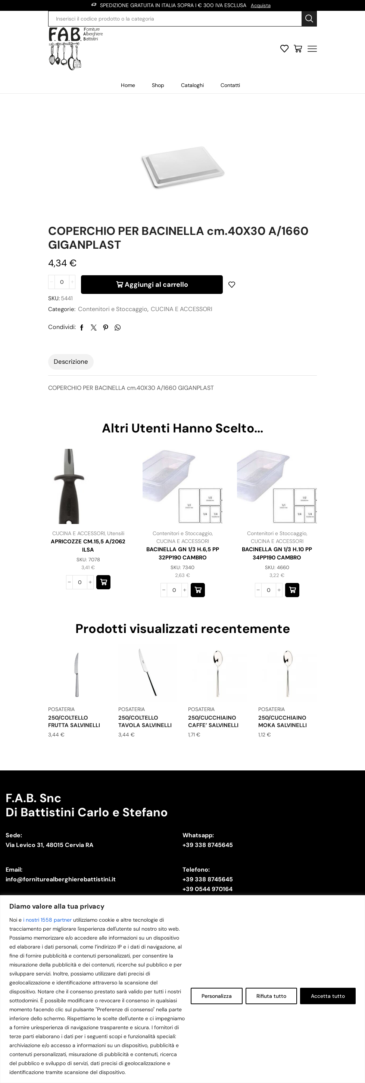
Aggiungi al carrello (156, 287)
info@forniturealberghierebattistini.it (61, 888)
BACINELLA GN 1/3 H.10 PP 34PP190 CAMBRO (277, 561)
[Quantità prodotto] (62, 288)
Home (128, 84)
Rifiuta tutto (271, 996)
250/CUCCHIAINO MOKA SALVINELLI (284, 730)
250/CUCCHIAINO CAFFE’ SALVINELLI (215, 730)
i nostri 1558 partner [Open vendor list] (47, 919)
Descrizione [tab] (71, 369)
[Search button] (309, 18)
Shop (158, 84)
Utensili (115, 540)
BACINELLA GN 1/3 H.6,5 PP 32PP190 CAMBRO (182, 561)
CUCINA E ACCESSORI (183, 316)
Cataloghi (192, 84)
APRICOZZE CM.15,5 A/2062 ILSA (88, 553)
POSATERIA (61, 718)
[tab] (71, 369)
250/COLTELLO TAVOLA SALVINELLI (146, 730)
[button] (103, 591)
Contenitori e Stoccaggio (114, 316)
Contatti (230, 84)
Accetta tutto (328, 996)
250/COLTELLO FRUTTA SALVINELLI (76, 730)
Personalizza (217, 996)
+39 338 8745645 (207, 853)
